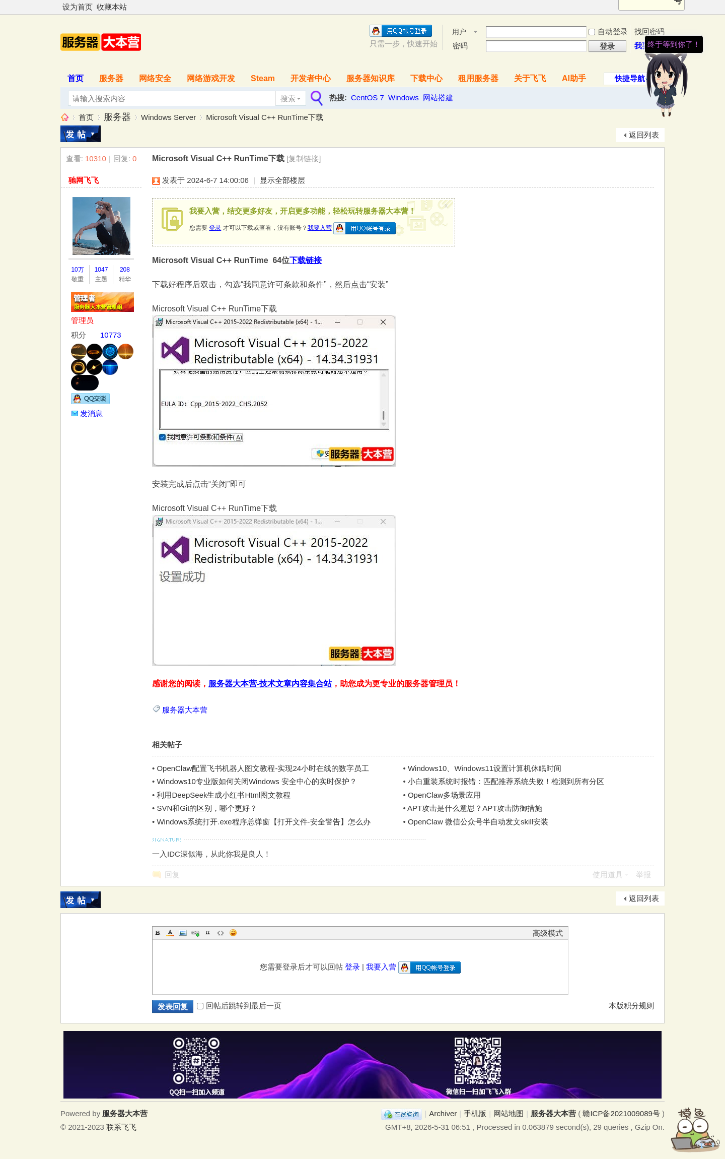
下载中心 (426, 78)
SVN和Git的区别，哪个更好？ (207, 808)
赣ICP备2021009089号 (621, 1113)
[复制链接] (303, 158)
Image (183, 933)
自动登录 (608, 31)
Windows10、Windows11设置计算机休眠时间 (484, 768)
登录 (215, 227)
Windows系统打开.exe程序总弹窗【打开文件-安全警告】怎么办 (263, 821)
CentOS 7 (367, 97)
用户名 (459, 32)
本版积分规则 (631, 1005)
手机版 (475, 1113)
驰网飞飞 (83, 180)
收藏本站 (112, 7)
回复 (172, 874)
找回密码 (649, 31)
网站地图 (508, 1113)
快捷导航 (630, 78)
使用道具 (608, 874)
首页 (75, 78)
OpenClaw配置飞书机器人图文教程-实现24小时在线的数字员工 (263, 768)
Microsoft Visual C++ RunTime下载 (264, 117)
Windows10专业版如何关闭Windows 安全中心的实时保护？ (257, 781)
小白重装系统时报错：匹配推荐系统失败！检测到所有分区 (506, 781)
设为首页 (77, 7)
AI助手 (574, 78)
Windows (403, 97)
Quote (208, 933)
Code (220, 933)
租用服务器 (478, 78)
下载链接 (305, 260)
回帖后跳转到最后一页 (239, 1005)
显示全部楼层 (282, 180)
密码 (460, 45)
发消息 (91, 413)
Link (195, 933)
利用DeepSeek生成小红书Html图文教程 (224, 795)
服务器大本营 (64, 117)
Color (170, 933)
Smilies (233, 933)
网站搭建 (438, 97)
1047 (101, 269)
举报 (643, 874)
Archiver (443, 1113)
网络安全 (155, 78)
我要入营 (320, 227)
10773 (110, 335)
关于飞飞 (530, 78)
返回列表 (644, 135)
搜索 (288, 98)
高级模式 (548, 933)
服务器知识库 (370, 78)
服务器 (111, 78)
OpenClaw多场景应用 (444, 795)
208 (125, 269)
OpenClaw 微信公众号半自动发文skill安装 (478, 821)
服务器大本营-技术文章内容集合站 (270, 683)
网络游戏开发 (211, 78)
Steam (263, 78)
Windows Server (168, 117)
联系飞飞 (121, 1127)
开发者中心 (311, 78)
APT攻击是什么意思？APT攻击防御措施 (474, 808)
